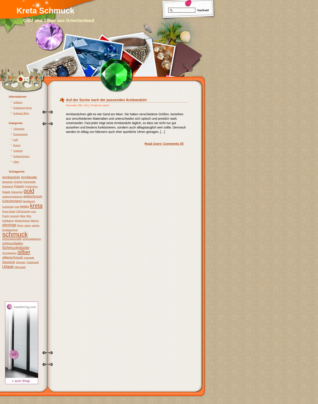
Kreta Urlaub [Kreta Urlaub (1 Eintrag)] (8, 211)
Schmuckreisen (21, 156)
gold (15, 139)
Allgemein (18, 128)
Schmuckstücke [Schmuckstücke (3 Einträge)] (15, 248)
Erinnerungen (20, 134)
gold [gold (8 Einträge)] (29, 191)
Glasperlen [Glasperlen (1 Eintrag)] (17, 192)
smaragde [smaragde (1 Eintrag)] (29, 257)
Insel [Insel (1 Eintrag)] (16, 206)
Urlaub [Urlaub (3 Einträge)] (8, 266)
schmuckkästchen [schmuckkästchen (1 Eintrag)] (31, 239)
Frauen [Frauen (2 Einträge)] (19, 186)
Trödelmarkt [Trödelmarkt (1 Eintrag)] (32, 262)
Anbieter (17, 102)
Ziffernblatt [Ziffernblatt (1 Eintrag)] (20, 267)
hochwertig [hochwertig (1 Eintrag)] (8, 206)
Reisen (17, 145)
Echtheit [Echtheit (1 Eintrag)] (18, 182)
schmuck (18, 150)
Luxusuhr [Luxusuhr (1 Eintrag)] (14, 216)
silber (16, 161)
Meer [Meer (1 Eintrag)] (23, 216)
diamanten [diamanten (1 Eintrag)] (7, 182)
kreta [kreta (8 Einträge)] (36, 206)
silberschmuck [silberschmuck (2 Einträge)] (12, 257)
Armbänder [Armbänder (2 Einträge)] (29, 177)
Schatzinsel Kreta (22, 107)
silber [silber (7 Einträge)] (23, 252)
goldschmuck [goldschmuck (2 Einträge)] (32, 196)
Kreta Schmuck (45, 10)
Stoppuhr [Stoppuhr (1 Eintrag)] (20, 262)
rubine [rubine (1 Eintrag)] (27, 225)
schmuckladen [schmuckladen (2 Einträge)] (12, 243)
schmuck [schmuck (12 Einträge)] (15, 234)
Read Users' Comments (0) (164, 143)
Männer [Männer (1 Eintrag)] (35, 220)
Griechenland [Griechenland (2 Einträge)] (12, 201)
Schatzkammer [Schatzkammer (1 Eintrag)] (10, 230)
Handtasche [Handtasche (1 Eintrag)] (28, 201)
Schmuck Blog (21, 113)
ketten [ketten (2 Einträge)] (24, 206)
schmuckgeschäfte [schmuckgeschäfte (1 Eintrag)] (12, 239)
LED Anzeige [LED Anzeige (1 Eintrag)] (23, 211)
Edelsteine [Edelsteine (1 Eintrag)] (7, 186)
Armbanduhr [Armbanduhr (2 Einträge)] (11, 177)
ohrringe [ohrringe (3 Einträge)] (9, 225)
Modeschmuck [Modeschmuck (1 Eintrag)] (22, 220)
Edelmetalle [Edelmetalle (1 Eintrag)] (29, 182)
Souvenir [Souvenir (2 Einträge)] (8, 262)
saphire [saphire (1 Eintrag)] (35, 225)
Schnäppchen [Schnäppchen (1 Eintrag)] (9, 253)
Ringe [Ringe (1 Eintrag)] (20, 225)
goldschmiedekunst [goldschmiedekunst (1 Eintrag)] (12, 196)
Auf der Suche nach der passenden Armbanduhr (106, 100)
